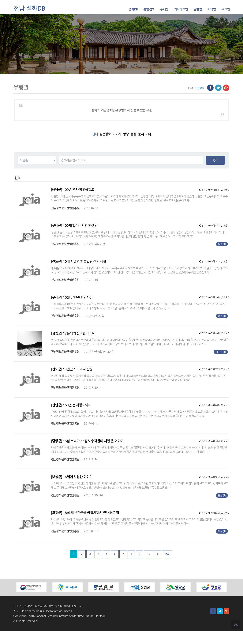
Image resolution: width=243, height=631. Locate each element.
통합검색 (149, 9)
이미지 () (221, 352)
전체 (95, 134)
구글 (226, 88)
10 (148, 554)
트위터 (218, 88)
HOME (190, 88)
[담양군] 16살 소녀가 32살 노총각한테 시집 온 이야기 (87, 441)
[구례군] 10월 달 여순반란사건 (71, 297)
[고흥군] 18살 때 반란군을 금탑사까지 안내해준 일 (85, 513)
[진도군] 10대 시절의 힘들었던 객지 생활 (78, 261)
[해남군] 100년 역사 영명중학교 (72, 189)
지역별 (211, 9)
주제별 (164, 9)
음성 (133, 134)
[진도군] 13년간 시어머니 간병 (71, 369)
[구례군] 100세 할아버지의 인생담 (74, 225)
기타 (148, 134)
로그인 (226, 9)
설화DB (133, 9)
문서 (141, 134)
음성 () (222, 244)
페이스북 (210, 88)
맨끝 (167, 554)
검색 (215, 160)
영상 (126, 134)
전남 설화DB (29, 9)
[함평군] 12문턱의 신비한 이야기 (73, 333)
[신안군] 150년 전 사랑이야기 (71, 405)
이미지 (117, 134)
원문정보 (105, 134)
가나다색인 (181, 9)
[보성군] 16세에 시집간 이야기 (71, 477)
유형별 (198, 9)
